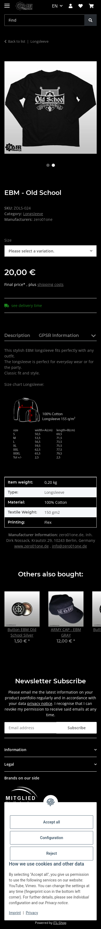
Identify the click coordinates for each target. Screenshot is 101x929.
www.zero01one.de (31, 546)
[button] (70, 6)
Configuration (51, 838)
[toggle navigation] (7, 3)
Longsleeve (33, 213)
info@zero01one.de (69, 546)
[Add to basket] (8, 58)
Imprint (15, 913)
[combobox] (50, 251)
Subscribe (77, 727)
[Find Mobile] (44, 20)
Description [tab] (17, 335)
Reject (51, 853)
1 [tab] (48, 165)
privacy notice (39, 703)
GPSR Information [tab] (59, 335)
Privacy (32, 913)
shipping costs (50, 284)
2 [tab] (53, 165)
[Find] (90, 20)
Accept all (51, 822)
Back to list (16, 41)
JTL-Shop (59, 922)
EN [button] (55, 6)
